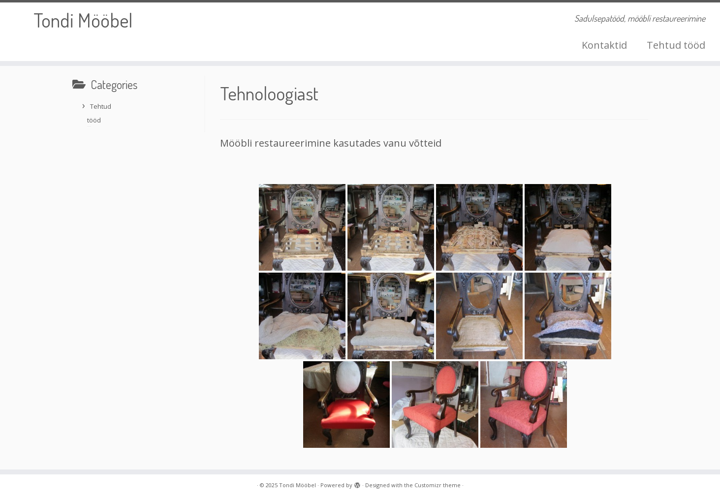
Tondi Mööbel (82, 19)
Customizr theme (437, 485)
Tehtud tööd (676, 45)
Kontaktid (604, 45)
